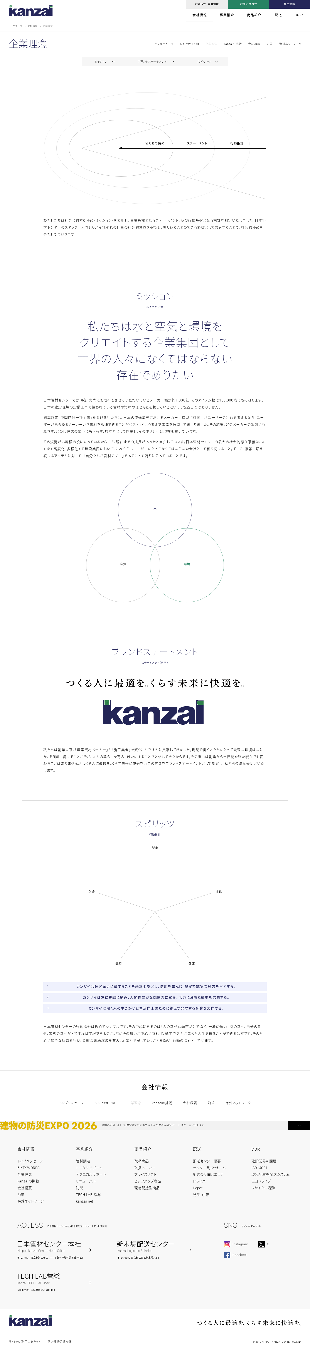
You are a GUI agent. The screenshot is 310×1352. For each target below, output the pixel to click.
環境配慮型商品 (147, 1188)
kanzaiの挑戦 (233, 44)
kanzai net (84, 1201)
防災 (79, 1188)
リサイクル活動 (263, 1188)
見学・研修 (201, 1195)
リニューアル (86, 1181)
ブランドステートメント (152, 61)
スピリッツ (204, 61)
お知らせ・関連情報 (207, 4)
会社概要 (254, 44)
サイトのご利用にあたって (25, 1341)
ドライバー (201, 1181)
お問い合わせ (248, 4)
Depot (197, 1188)
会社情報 (199, 15)
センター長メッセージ (209, 1168)
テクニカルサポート (91, 1174)
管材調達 (83, 1161)
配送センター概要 (207, 1161)
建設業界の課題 (263, 1161)
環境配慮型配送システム (270, 1174)
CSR (299, 15)
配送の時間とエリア (208, 1174)
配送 (278, 15)
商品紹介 (254, 15)
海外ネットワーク (290, 44)
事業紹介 (227, 15)
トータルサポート (89, 1168)
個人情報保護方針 (59, 1341)
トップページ (15, 26)
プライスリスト (145, 1174)
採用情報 (289, 4)
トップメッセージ (71, 1103)
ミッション (101, 61)
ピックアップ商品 (147, 1181)
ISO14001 (259, 1168)
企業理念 (211, 44)
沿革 (270, 44)
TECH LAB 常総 (88, 1195)
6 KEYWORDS (189, 44)
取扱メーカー (144, 1168)
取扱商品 (141, 1161)
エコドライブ (261, 1181)
